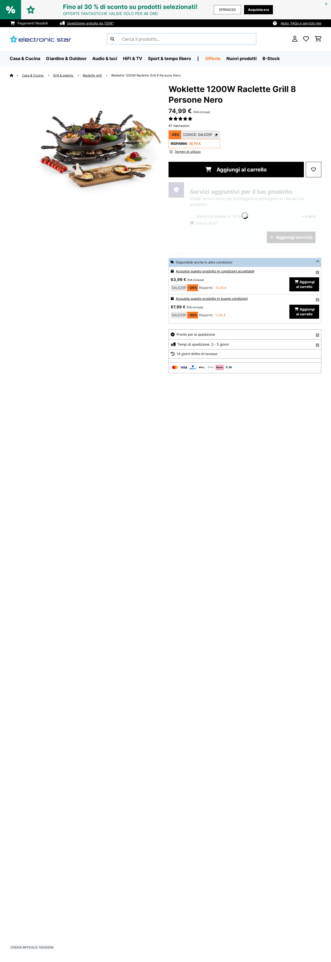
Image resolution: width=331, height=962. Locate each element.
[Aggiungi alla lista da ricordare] (313, 169)
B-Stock (271, 58)
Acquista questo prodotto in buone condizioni (212, 298)
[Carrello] (318, 39)
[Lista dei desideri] (306, 39)
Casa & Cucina (33, 75)
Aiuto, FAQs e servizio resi (301, 23)
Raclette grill (92, 75)
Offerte (213, 58)
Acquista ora (258, 10)
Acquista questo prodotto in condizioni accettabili (215, 271)
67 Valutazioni (179, 126)
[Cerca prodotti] (182, 39)
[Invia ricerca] (112, 39)
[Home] (16, 75)
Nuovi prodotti (241, 58)
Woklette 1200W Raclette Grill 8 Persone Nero (146, 75)
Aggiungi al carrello (236, 169)
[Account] (294, 39)
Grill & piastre (63, 75)
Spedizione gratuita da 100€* (90, 23)
